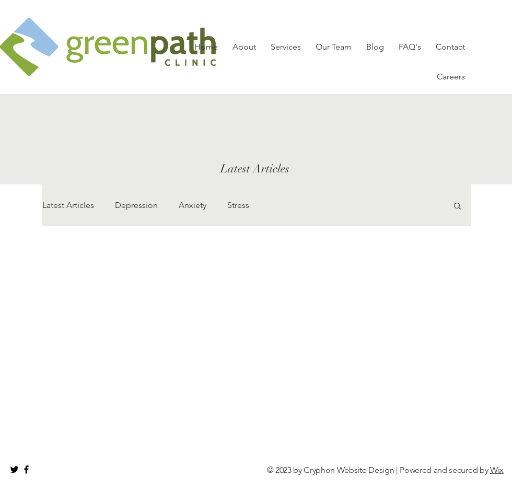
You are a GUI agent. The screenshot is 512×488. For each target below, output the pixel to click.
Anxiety (192, 205)
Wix (497, 470)
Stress (238, 205)
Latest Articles (68, 205)
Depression (136, 205)
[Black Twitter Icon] (14, 469)
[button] (457, 206)
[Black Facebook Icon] (26, 469)
